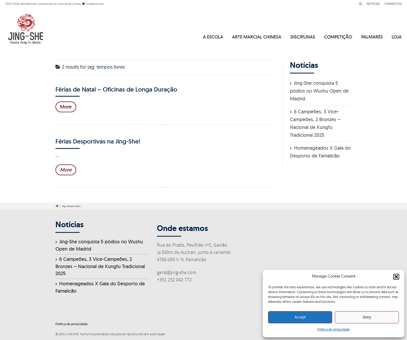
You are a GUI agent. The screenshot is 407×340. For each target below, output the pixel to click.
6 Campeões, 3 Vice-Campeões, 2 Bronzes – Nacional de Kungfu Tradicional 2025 (100, 266)
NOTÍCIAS (373, 4)
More (66, 107)
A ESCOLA (213, 37)
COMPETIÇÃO (338, 37)
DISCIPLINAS (302, 37)
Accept (300, 317)
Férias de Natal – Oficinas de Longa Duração (116, 89)
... (57, 155)
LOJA (397, 37)
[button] (396, 276)
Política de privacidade (333, 329)
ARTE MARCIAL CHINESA (256, 37)
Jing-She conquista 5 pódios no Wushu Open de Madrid (319, 91)
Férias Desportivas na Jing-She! (97, 141)
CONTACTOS (393, 4)
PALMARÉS (372, 37)
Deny (367, 317)
